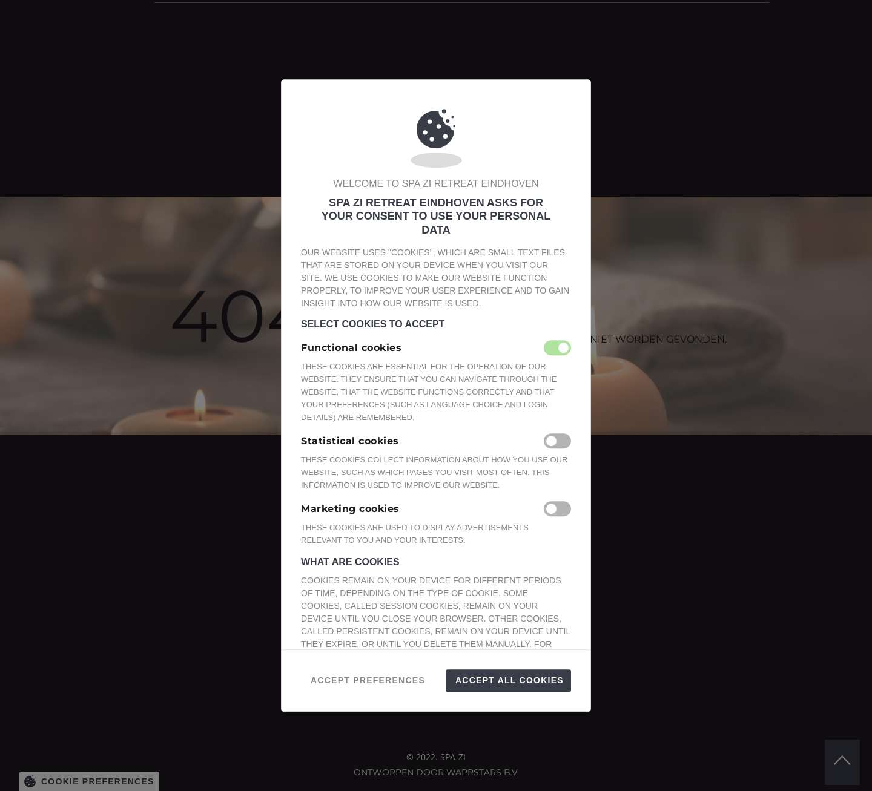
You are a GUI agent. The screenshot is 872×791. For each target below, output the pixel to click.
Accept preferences (368, 680)
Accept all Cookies (509, 680)
